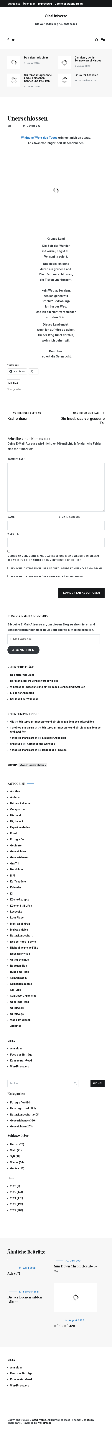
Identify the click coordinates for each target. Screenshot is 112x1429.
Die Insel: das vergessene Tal (80, 418)
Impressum (45, 3)
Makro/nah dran (20, 923)
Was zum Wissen (20, 1019)
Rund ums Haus (19, 971)
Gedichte (16, 845)
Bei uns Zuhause (20, 803)
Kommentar (16, 459)
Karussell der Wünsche (24, 699)
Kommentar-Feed (21, 1060)
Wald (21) (16, 1150)
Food (13, 833)
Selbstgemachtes (21, 983)
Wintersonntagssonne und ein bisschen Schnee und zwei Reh (38, 78)
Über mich (29, 3)
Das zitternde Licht (36, 57)
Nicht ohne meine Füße (24, 947)
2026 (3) (15, 1186)
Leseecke (16, 911)
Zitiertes (15, 1025)
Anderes (15, 797)
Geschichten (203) (21, 1126)
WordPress (44, 1422)
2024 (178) (16, 1198)
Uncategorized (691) (23, 1108)
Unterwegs (17, 1007)
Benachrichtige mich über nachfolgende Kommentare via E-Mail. (57, 568)
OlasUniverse (56, 16)
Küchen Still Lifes (21, 905)
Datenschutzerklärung (69, 3)
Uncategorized (19, 1001)
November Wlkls (20, 953)
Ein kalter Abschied (86, 75)
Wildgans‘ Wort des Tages (39, 137)
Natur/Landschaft (21, 935)
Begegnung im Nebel (54, 749)
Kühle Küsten (64, 1326)
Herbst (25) (17, 1144)
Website (13, 534)
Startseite (13, 3)
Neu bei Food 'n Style (23, 941)
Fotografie (17, 839)
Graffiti (14, 863)
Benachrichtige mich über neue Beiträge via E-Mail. (47, 576)
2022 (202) (16, 1210)
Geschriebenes (19, 857)
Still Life (15, 989)
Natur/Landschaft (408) (24, 1114)
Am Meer (15, 791)
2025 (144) (16, 1192)
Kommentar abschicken (81, 592)
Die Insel (15, 815)
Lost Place (17, 917)
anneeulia (16, 743)
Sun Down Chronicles (23, 995)
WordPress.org (19, 1066)
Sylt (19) (15, 1156)
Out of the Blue (19, 959)
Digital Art (16, 821)
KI (11, 893)
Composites (17, 809)
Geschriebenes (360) (23, 1120)
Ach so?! (13, 1273)
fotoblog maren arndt (23, 727)
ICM (12, 875)
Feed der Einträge (21, 1054)
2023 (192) (16, 1204)
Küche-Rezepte (19, 899)
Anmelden (16, 1048)
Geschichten (18, 851)
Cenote (86, 1419)
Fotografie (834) (20, 1102)
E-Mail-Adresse (69, 517)
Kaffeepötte (18, 881)
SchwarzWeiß (18, 977)
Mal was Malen (19, 929)
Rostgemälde (18, 965)
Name (11, 517)
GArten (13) (17, 1168)
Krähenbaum (31, 416)
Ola (9, 126)
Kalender (15, 887)
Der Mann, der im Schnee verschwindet (88, 59)
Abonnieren (23, 650)
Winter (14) (17, 1162)
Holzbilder (16, 869)
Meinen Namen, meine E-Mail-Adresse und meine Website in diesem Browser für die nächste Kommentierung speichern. (53, 558)
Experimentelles (20, 827)
